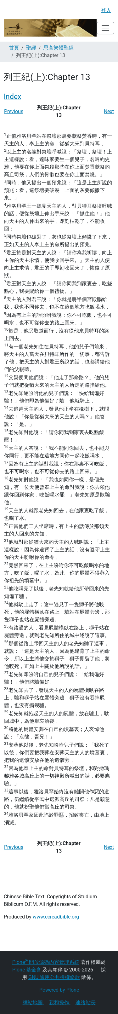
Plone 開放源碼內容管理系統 (45, 962)
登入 (106, 10)
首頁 (14, 48)
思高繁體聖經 (58, 48)
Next (109, 111)
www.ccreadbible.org (56, 917)
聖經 (31, 48)
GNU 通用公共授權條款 (54, 977)
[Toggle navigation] (105, 28)
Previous (13, 111)
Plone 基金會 (26, 970)
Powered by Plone (59, 990)
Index (12, 96)
